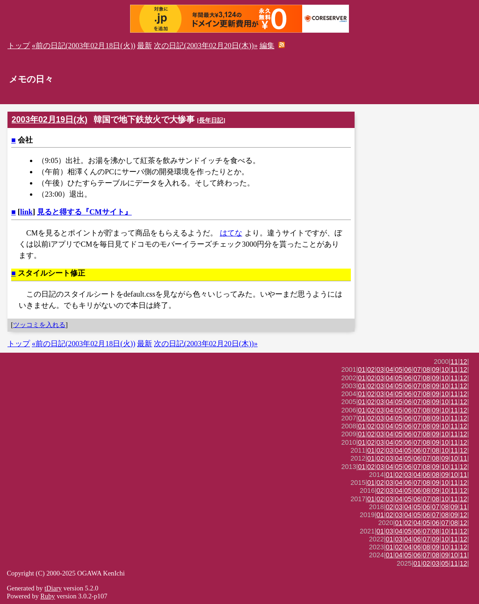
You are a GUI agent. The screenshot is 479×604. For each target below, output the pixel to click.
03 (380, 369)
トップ (18, 46)
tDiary (53, 588)
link (26, 212)
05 (398, 369)
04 (389, 369)
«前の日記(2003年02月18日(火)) (83, 46)
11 (454, 361)
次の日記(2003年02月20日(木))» (205, 46)
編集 (267, 46)
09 (435, 369)
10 (445, 369)
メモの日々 (31, 79)
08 (426, 369)
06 (408, 369)
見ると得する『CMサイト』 (84, 212)
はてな (231, 233)
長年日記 (211, 120)
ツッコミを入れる (39, 324)
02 (371, 369)
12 (463, 361)
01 (361, 369)
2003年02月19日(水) (49, 119)
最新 (144, 46)
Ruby (47, 596)
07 (417, 369)
